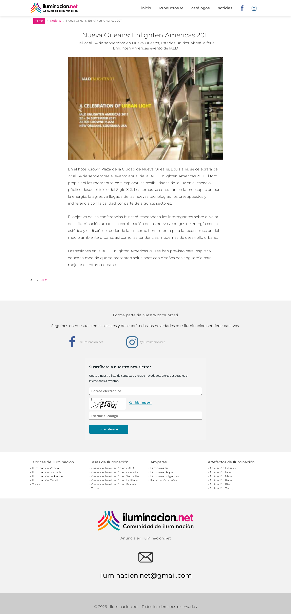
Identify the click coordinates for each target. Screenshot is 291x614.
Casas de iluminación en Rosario (114, 484)
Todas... (96, 488)
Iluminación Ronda (45, 468)
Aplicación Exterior (223, 468)
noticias (225, 8)
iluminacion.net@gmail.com (145, 575)
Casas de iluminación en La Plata (114, 480)
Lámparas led (159, 468)
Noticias (55, 20)
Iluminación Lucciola (46, 472)
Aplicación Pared (221, 480)
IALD (43, 280)
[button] (79, 108)
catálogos (200, 8)
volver (39, 20)
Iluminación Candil (45, 480)
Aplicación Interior (223, 472)
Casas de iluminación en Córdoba (114, 472)
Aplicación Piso (220, 484)
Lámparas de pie (161, 472)
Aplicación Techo (221, 488)
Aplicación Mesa (221, 476)
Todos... (37, 484)
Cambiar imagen (140, 402)
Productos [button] (171, 8)
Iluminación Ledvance (47, 476)
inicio (146, 8)
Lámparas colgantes (164, 476)
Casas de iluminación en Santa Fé (115, 476)
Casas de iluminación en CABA (113, 468)
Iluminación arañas (163, 480)
